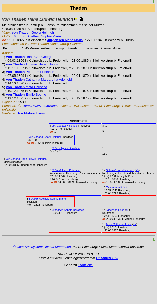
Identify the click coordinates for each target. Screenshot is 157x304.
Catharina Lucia (119, 224)
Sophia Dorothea (68, 209)
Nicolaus (64, 125)
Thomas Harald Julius (32, 64)
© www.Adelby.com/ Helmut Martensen (42, 247)
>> (137, 170)
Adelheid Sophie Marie (37, 36)
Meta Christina (26, 87)
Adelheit (114, 187)
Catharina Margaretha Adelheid (39, 79)
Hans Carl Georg (28, 57)
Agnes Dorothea (66, 148)
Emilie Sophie (26, 94)
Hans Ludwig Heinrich (26, 158)
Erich (115, 209)
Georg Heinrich (33, 32)
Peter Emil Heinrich (30, 72)
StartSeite (85, 265)
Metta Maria (65, 40)
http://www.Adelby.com (41, 106)
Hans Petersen (66, 170)
